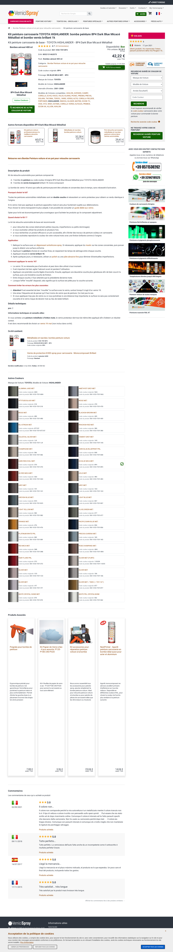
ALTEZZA (78, 104)
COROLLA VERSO (67, 104)
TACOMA (49, 98)
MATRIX (78, 101)
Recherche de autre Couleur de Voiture (21, 109)
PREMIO (81, 96)
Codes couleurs (53, 918)
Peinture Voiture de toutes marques (143, 294)
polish (54, 314)
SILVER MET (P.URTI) (86, 616)
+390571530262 (156, 2)
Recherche (138, 104)
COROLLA (42, 96)
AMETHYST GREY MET (87, 446)
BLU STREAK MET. (25, 483)
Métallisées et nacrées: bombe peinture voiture (72, 131)
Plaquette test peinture (110, 165)
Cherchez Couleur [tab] (140, 64)
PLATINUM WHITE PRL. (27, 592)
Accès (141, 14)
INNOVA (63, 101)
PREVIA (88, 96)
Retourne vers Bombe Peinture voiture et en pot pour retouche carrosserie (44, 158)
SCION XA (42, 106)
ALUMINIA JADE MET (26, 446)
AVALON (69, 93)
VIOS (40, 104)
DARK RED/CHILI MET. (27, 519)
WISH (50, 104)
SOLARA (41, 98)
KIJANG (67, 96)
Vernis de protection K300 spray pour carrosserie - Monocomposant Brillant (61, 411)
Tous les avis (52, 904)
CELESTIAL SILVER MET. (28, 495)
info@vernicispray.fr (21, 910)
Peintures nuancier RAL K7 (140, 313)
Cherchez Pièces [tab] (158, 64)
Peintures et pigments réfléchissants (144, 258)
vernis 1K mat (46, 381)
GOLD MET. (83, 531)
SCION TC (86, 101)
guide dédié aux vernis (84, 266)
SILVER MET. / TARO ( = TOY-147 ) (91, 640)
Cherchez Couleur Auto (20, 21)
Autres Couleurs (21, 100)
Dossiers (122, 8)
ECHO (49, 96)
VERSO (69, 98)
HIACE (55, 96)
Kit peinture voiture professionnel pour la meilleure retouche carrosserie (32, 133)
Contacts (142, 8)
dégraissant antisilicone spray (49, 303)
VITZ (45, 104)
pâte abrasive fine (71, 314)
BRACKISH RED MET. (86, 483)
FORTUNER (42, 101)
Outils (132, 8)
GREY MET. (83, 543)
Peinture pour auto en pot (31, 180)
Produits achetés (46, 797)
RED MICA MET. (24, 604)
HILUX (61, 96)
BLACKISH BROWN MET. (88, 471)
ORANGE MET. (24, 579)
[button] (159, 14)
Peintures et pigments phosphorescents (145, 240)
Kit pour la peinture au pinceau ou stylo (70, 181)
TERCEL (57, 98)
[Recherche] (73, 14)
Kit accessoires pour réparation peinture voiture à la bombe (112, 181)
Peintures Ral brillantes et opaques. (143, 222)
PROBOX (86, 104)
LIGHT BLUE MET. (85, 555)
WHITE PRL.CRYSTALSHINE (89, 652)
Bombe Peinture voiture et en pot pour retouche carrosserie (37, 28)
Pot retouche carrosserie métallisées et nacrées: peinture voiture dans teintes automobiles (113, 133)
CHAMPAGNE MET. (26, 507)
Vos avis (136, 36)
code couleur (138, 111)
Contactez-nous (53, 914)
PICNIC (74, 96)
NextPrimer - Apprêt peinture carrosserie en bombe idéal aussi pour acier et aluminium (110, 708)
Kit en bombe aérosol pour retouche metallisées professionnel (31, 167)
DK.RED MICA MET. (26, 531)
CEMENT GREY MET (86, 495)
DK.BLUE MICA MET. (86, 519)
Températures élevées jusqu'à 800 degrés (145, 276)
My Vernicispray (155, 8)
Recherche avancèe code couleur (145, 122)
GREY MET (22, 543)
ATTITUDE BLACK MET (27, 458)
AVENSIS (77, 93)
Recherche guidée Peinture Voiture (146, 135)
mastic (88, 303)
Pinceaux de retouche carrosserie (30, 195)
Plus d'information (27, 942)
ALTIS (75, 98)
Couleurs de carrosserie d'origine (142, 204)
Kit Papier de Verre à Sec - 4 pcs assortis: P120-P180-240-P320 (51, 707)
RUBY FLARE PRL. (25, 616)
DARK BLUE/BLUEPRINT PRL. (90, 507)
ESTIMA (56, 104)
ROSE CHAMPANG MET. (87, 604)
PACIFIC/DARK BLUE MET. (88, 579)
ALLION (50, 106)
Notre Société (52, 894)
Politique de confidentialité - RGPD (59, 923)
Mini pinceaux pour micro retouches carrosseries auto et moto (72, 195)
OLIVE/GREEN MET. (86, 567)
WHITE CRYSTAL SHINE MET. (29, 652)
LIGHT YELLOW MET (26, 567)
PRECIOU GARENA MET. (88, 592)
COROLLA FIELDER (86, 98)
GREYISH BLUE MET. (26, 555)
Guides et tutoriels (107, 8)
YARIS (63, 98)
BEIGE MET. (83, 458)
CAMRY (85, 93)
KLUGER (70, 101)
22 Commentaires (62, 46)
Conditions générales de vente (58, 899)
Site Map (51, 909)
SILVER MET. (23, 628)
